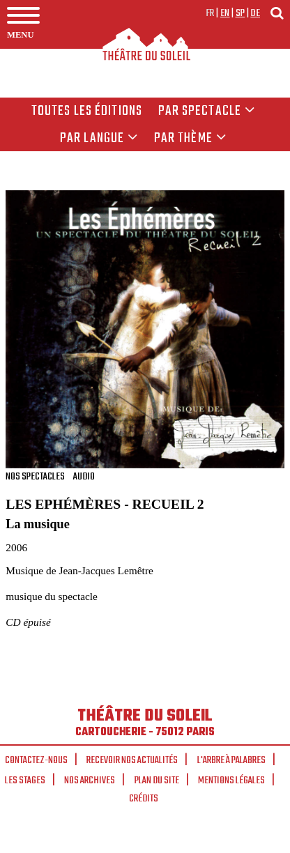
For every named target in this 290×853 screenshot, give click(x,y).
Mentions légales (231, 780)
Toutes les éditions (86, 111)
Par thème (190, 139)
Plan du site (157, 780)
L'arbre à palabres (231, 760)
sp (240, 13)
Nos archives (89, 780)
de (255, 13)
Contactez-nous (36, 760)
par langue (99, 139)
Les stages (25, 780)
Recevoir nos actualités (132, 760)
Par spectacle (207, 111)
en (225, 13)
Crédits (143, 798)
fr (210, 13)
